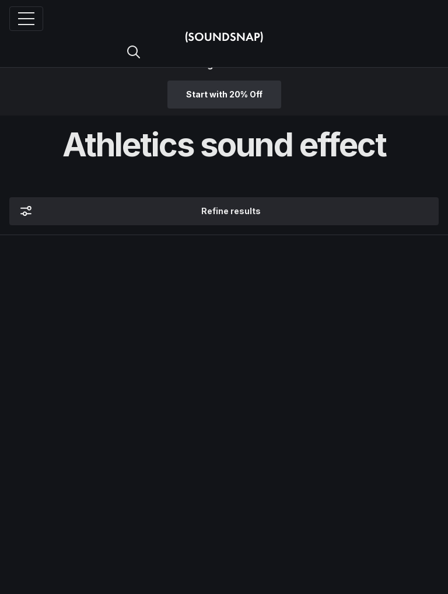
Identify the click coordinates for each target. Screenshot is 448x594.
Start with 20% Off (224, 94)
